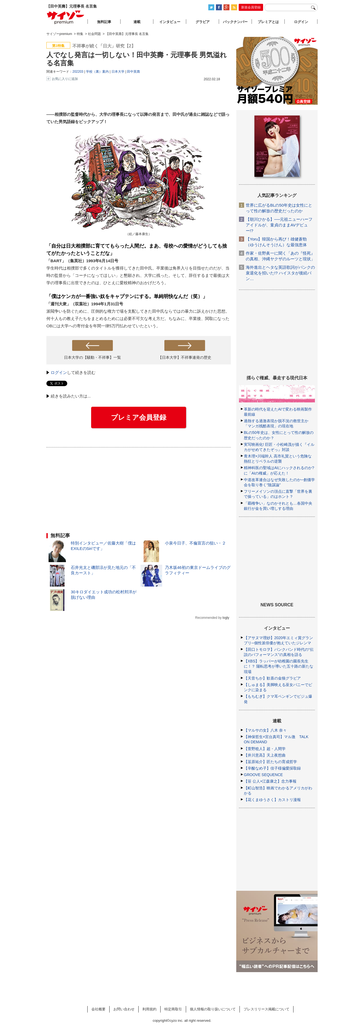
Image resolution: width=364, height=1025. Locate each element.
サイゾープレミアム (65, 17)
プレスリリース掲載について (266, 1009)
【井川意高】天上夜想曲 (265, 755)
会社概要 (98, 1009)
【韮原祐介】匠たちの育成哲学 (270, 762)
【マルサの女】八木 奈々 (265, 730)
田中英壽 (133, 71)
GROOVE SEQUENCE (263, 775)
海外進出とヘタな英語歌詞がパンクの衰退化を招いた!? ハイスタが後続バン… (280, 273)
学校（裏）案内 (97, 71)
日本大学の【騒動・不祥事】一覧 (92, 357)
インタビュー (169, 22)
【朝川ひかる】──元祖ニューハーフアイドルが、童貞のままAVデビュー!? (279, 225)
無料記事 (104, 22)
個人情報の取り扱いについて (213, 1009)
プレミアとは (268, 22)
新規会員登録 (251, 7)
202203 (77, 71)
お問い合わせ (124, 1009)
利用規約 (149, 1009)
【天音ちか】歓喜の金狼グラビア (272, 678)
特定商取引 (173, 1009)
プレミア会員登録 (138, 417)
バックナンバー (235, 22)
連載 (137, 22)
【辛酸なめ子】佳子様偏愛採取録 (272, 768)
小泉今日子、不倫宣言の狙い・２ (195, 543)
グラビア (203, 22)
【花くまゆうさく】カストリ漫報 (272, 799)
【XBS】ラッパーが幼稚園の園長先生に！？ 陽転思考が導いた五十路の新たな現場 (278, 666)
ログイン (59, 372)
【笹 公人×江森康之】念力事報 (270, 781)
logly (225, 618)
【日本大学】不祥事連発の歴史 (184, 357)
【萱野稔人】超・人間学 (265, 749)
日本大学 (117, 71)
